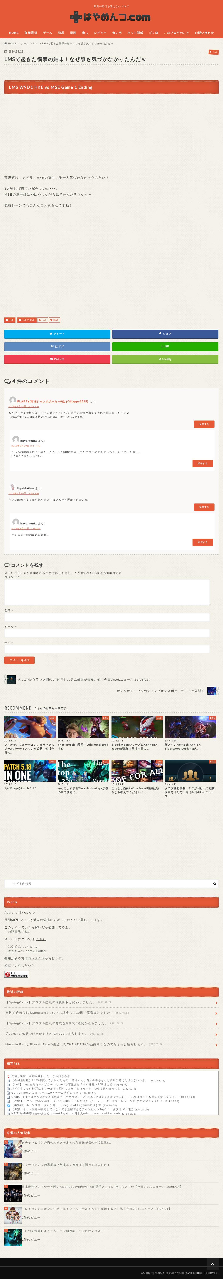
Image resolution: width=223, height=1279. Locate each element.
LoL (11, 320)
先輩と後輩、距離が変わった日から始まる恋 (40, 1076)
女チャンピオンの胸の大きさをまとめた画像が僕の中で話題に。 (67, 1142)
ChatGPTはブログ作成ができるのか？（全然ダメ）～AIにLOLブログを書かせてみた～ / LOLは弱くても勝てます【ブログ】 (94, 1097)
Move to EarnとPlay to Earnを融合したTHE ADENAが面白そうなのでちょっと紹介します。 (84, 1044)
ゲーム (47, 32)
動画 (56, 320)
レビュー (100, 32)
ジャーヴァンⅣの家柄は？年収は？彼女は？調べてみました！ (66, 1164)
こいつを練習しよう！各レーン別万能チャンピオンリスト (63, 1230)
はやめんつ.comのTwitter (27, 951)
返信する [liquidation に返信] (204, 507)
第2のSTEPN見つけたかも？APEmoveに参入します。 (54, 1034)
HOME (14, 32)
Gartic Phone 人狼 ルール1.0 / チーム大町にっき (45, 1093)
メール (10, 626)
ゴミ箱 (154, 32)
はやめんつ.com (176, 1272)
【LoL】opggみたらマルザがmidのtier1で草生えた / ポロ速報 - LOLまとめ (62, 1084)
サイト (9, 642)
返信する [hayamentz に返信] (203, 463)
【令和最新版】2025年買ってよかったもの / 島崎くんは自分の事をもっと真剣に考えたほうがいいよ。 (79, 1080)
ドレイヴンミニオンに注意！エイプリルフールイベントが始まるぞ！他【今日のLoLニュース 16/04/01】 (97, 1208)
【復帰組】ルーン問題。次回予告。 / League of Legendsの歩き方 (56, 1105)
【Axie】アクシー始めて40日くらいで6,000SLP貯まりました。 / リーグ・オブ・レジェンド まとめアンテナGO (86, 1101)
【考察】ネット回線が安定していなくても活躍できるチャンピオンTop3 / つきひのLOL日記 (72, 1109)
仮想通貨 (31, 32)
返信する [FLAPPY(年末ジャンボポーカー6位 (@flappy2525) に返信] (204, 424)
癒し (85, 32)
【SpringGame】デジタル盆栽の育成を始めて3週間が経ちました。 (64, 1023)
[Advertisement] (112, 267)
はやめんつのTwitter (23, 946)
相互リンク (12, 965)
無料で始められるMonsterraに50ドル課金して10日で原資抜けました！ (67, 1013)
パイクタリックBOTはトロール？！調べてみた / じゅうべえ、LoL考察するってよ (65, 1088)
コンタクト (36, 958)
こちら (41, 939)
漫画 (73, 32)
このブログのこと (176, 32)
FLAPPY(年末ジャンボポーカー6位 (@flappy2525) (52, 401)
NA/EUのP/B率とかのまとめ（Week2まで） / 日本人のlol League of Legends (65, 1113)
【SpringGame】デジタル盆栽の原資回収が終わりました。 (58, 1002)
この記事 (11, 931)
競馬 (61, 32)
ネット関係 (135, 32)
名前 (8, 610)
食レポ (117, 32)
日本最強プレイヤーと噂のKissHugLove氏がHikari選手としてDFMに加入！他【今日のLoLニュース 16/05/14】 (102, 1186)
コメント (12, 577)
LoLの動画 (28, 320)
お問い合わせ (204, 32)
